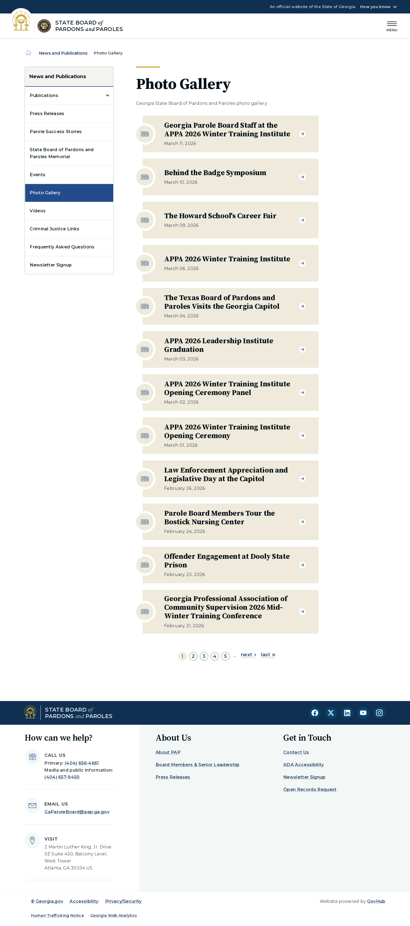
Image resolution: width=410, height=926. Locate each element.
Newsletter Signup (51, 265)
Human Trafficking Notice (57, 915)
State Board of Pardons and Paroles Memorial (62, 153)
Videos (38, 210)
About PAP (168, 752)
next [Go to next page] (248, 655)
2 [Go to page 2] (193, 656)
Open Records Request (309, 789)
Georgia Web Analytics (113, 915)
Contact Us (296, 752)
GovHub (376, 901)
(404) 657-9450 (62, 777)
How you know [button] (375, 7)
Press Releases (47, 113)
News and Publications (63, 53)
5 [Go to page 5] (225, 656)
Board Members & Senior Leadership (198, 764)
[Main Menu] (392, 25)
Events (37, 174)
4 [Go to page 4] (214, 656)
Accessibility (84, 901)
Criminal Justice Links (54, 228)
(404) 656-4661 (82, 763)
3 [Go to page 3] (203, 656)
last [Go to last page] (268, 655)
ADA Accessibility (303, 764)
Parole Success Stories (56, 131)
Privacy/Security (123, 901)
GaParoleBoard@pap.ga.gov (76, 811)
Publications (44, 95)
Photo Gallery (45, 192)
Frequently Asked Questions (62, 246)
